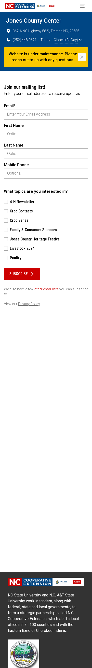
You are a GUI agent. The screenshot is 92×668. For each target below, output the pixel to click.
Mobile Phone (16, 165)
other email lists (46, 289)
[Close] (82, 57)
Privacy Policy (29, 304)
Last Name (13, 145)
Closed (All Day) (67, 40)
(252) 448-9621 (21, 39)
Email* (9, 106)
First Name (14, 125)
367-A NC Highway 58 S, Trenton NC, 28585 (42, 31)
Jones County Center (33, 20)
